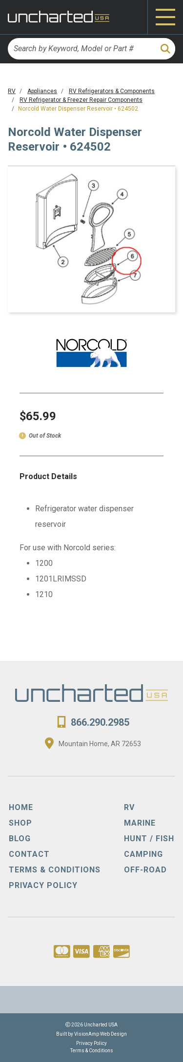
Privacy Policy (91, 1043)
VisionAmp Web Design (100, 1034)
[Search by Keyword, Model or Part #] (81, 48)
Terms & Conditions (91, 1050)
